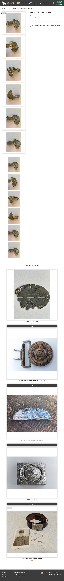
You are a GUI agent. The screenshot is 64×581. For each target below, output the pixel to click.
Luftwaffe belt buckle (32, 499)
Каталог (24, 3)
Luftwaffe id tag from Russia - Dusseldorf (32, 440)
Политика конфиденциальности (19, 575)
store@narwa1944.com (55, 574)
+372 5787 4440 (44, 3)
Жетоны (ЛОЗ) (16, 8)
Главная (4, 8)
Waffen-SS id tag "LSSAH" (32, 321)
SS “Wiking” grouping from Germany (32, 558)
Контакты (35, 3)
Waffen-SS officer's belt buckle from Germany (32, 380)
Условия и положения (19, 572)
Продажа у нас (30, 3)
